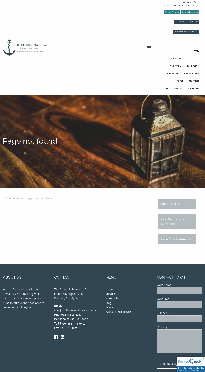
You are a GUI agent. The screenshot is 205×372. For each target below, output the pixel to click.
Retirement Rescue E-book (187, 22)
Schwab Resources (190, 12)
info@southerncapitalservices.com (181, 5)
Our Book (193, 66)
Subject (175, 313)
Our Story (176, 58)
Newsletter (191, 73)
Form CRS (193, 88)
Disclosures (174, 88)
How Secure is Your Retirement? (174, 222)
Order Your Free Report (176, 239)
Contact (193, 81)
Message (176, 327)
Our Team (175, 66)
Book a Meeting (171, 204)
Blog (180, 81)
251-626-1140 (189, 1)
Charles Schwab (172, 12)
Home (195, 51)
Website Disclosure (118, 312)
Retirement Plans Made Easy (186, 31)
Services (172, 73)
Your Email (177, 299)
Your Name (177, 285)
